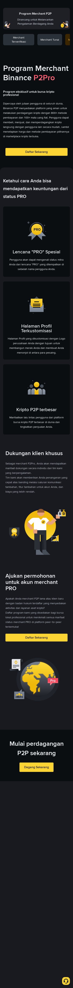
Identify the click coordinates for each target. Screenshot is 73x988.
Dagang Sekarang (36, 767)
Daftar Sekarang (36, 152)
